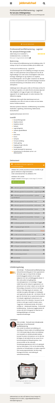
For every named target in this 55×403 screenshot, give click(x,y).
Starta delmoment (18, 182)
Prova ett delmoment (27, 44)
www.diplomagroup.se (16, 400)
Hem (17, 12)
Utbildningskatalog (24, 12)
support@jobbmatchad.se (32, 398)
